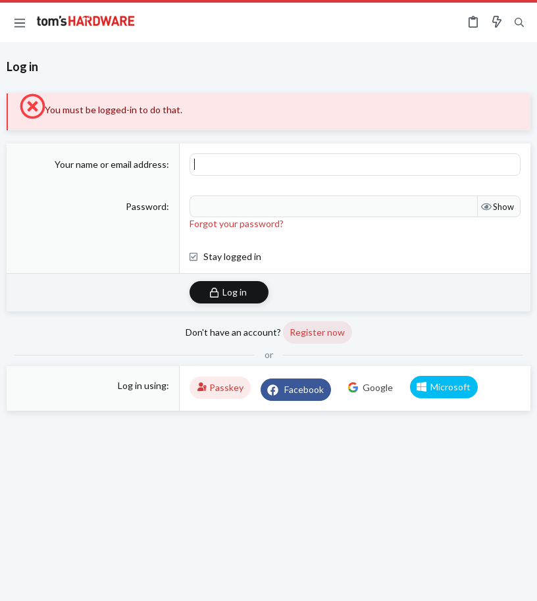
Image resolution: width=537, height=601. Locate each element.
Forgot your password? (237, 223)
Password (146, 206)
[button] (20, 22)
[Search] (519, 22)
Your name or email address (110, 164)
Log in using (142, 385)
